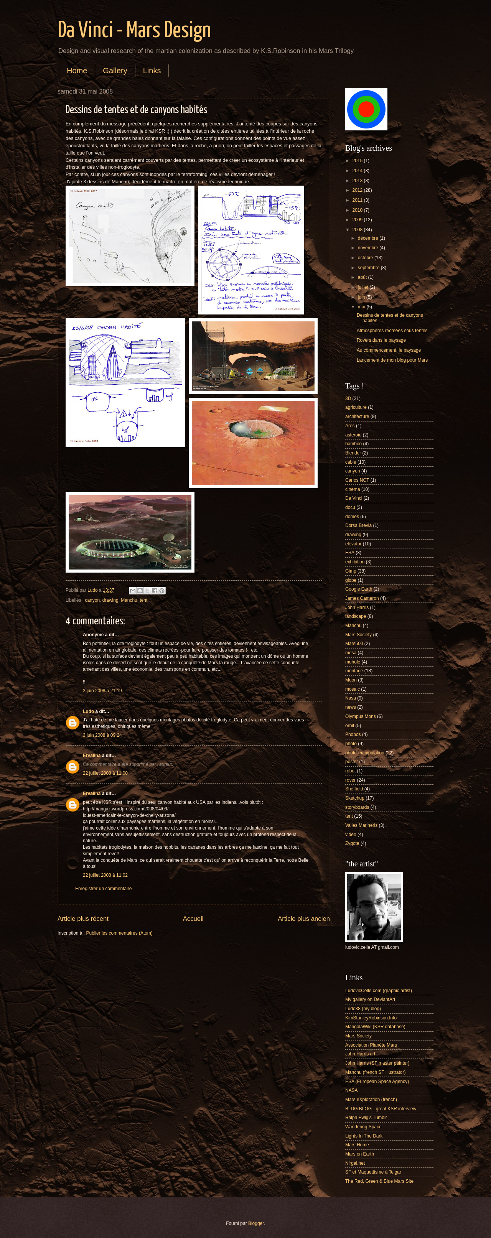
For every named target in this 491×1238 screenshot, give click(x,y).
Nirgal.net (355, 1163)
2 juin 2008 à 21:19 (102, 690)
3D (348, 398)
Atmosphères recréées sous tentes (392, 330)
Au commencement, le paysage (389, 350)
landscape (355, 616)
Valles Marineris (361, 825)
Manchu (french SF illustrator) (375, 1072)
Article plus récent (83, 918)
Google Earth (358, 589)
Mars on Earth (359, 1154)
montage (354, 670)
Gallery (115, 70)
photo (351, 743)
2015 (358, 160)
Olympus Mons (360, 716)
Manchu (129, 600)
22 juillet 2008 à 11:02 (105, 875)
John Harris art (360, 1054)
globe (350, 580)
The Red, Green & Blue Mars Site (379, 1181)
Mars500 (354, 643)
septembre (369, 267)
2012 (358, 190)
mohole (352, 662)
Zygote (352, 843)
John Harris (357, 607)
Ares (350, 425)
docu (350, 507)
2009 (358, 219)
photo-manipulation (364, 753)
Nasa (350, 698)
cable (350, 462)
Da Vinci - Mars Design (134, 31)
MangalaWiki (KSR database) (375, 1026)
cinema (352, 489)
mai (362, 307)
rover (350, 780)
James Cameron (362, 598)
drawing (110, 600)
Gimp (350, 571)
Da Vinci (353, 498)
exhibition (355, 562)
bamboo (353, 443)
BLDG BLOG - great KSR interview (380, 1108)
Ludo (88, 711)
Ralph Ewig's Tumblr (366, 1117)
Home (77, 70)
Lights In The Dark (363, 1136)
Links (152, 70)
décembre (368, 238)
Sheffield (354, 789)
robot (350, 771)
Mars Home (357, 1144)
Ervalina (92, 755)
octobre (366, 257)
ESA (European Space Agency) (377, 1081)
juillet (364, 287)
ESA (349, 552)
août (363, 277)
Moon (351, 680)
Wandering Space (363, 1126)
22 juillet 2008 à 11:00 (105, 773)
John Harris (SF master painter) (377, 1063)
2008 (358, 229)
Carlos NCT (357, 480)
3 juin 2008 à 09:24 (102, 735)
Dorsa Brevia (358, 525)
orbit (349, 725)
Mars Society (358, 634)
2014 (358, 170)
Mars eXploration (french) (371, 1099)
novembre (368, 247)
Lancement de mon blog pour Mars (392, 360)
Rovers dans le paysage (381, 340)
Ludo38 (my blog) (363, 1008)
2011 (358, 200)
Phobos (353, 734)
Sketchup (354, 798)
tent (143, 600)
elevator (353, 544)
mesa (350, 652)
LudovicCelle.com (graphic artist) (378, 990)
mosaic (352, 689)
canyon (92, 600)
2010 (358, 210)
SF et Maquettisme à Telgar (373, 1172)
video (350, 834)
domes (352, 516)
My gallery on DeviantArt (370, 999)
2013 (358, 180)
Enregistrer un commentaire (103, 888)
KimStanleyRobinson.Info (371, 1018)
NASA (351, 1090)
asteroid (353, 435)
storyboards (357, 807)
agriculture (356, 407)
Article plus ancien (304, 918)
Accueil (193, 918)
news (350, 707)
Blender (353, 453)
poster (351, 761)
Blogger (256, 1223)
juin (362, 297)
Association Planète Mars (371, 1045)
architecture (357, 416)
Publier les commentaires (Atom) (119, 933)
